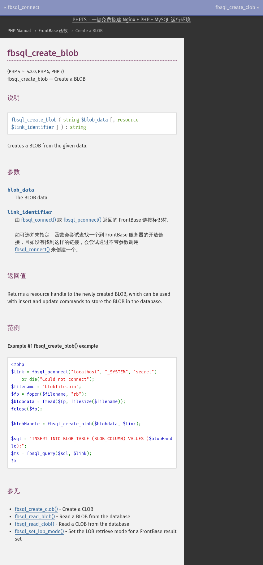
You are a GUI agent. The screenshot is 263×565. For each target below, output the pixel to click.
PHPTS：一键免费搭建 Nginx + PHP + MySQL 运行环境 (131, 20)
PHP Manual (19, 30)
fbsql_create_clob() (36, 509)
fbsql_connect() (38, 220)
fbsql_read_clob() (34, 524)
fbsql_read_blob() (35, 517)
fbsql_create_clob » (237, 7)
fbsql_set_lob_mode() (39, 531)
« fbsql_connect (22, 7)
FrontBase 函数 (53, 30)
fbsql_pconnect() (82, 220)
